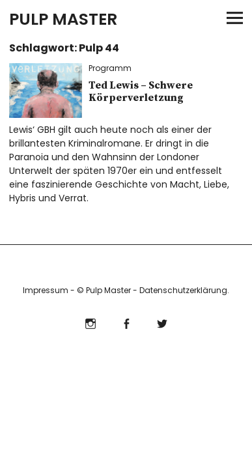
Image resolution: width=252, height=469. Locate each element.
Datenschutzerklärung (183, 290)
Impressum (45, 290)
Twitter (162, 322)
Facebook (126, 322)
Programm (110, 68)
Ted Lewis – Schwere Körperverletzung (141, 91)
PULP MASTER (63, 19)
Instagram (90, 322)
